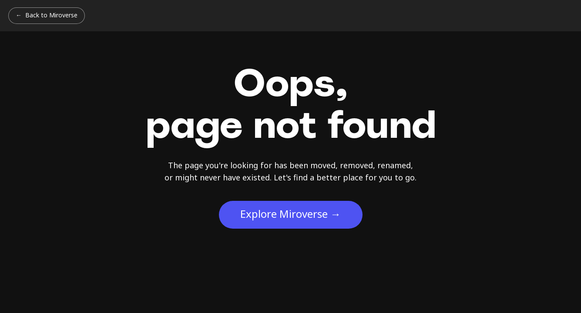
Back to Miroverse (51, 15)
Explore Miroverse (290, 213)
